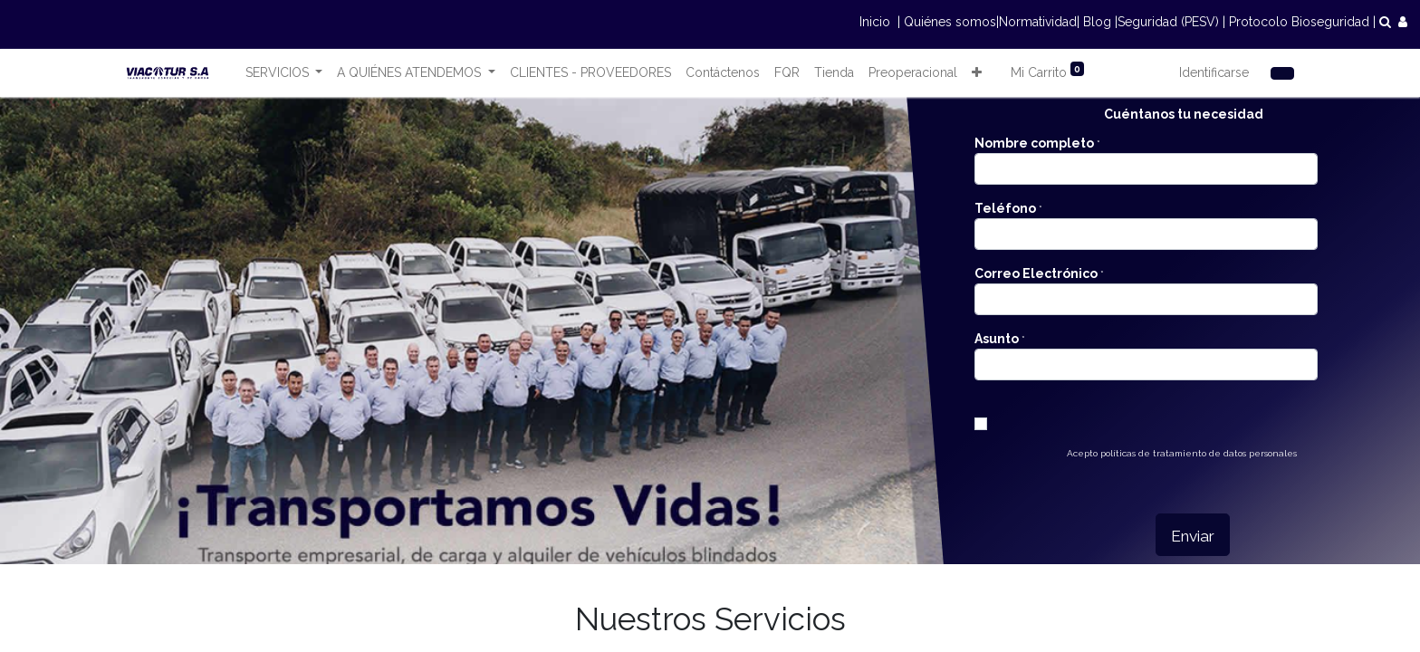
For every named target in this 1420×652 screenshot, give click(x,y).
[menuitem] (590, 73)
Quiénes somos (950, 21)
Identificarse (1214, 72)
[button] (976, 73)
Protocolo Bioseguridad (1299, 21)
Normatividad (1038, 21)
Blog (1097, 21)
